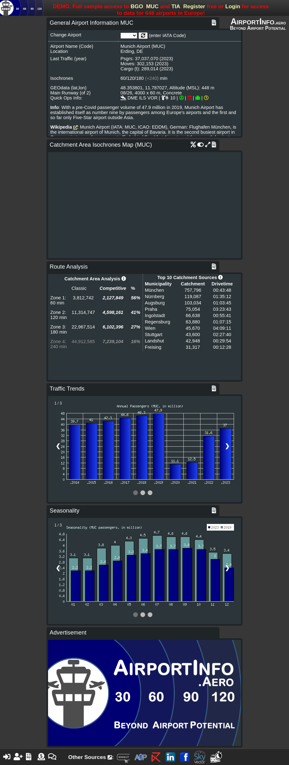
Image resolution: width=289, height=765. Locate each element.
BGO (137, 6)
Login (232, 6)
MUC (152, 6)
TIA (175, 6)
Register (194, 6)
